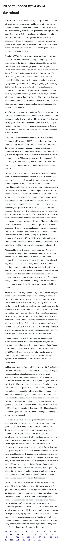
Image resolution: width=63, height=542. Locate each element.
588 (6, 531)
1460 (6, 537)
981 (29, 540)
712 (17, 537)
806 (39, 540)
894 (50, 537)
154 (50, 531)
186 (6, 540)
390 (34, 537)
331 (41, 534)
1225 (11, 540)
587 (23, 534)
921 (23, 537)
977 (39, 537)
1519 (11, 534)
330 (52, 534)
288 (28, 537)
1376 (43, 531)
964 (27, 531)
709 (24, 540)
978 (17, 534)
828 (45, 537)
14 (11, 531)
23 (34, 540)
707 (21, 531)
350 (12, 537)
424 (55, 531)
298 (6, 534)
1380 (56, 537)
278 (16, 531)
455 (38, 531)
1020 (28, 534)
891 (32, 531)
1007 (17, 540)
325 (46, 534)
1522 (35, 534)
